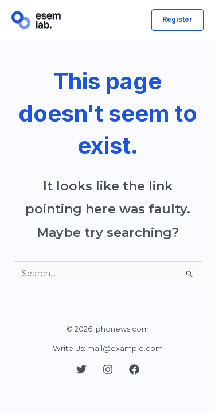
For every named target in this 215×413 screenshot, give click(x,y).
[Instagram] (108, 369)
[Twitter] (81, 369)
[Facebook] (134, 369)
